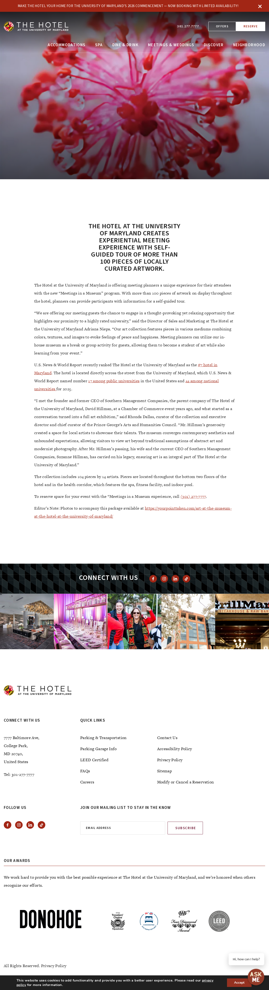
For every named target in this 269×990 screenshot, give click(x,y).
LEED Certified (94, 760)
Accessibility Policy (174, 749)
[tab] (139, 168)
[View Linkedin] (175, 578)
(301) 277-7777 (193, 496)
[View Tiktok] (186, 578)
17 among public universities (113, 381)
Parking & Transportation (103, 737)
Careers (87, 782)
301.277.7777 (188, 26)
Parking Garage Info (98, 749)
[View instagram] (164, 578)
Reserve (251, 26)
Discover (214, 45)
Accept (239, 982)
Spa (99, 45)
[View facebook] (153, 578)
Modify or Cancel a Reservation (185, 782)
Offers (222, 26)
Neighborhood (249, 45)
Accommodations (66, 45)
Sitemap (164, 771)
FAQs (85, 771)
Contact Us (167, 737)
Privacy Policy (170, 760)
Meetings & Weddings (171, 45)
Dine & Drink (125, 45)
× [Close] (260, 5)
